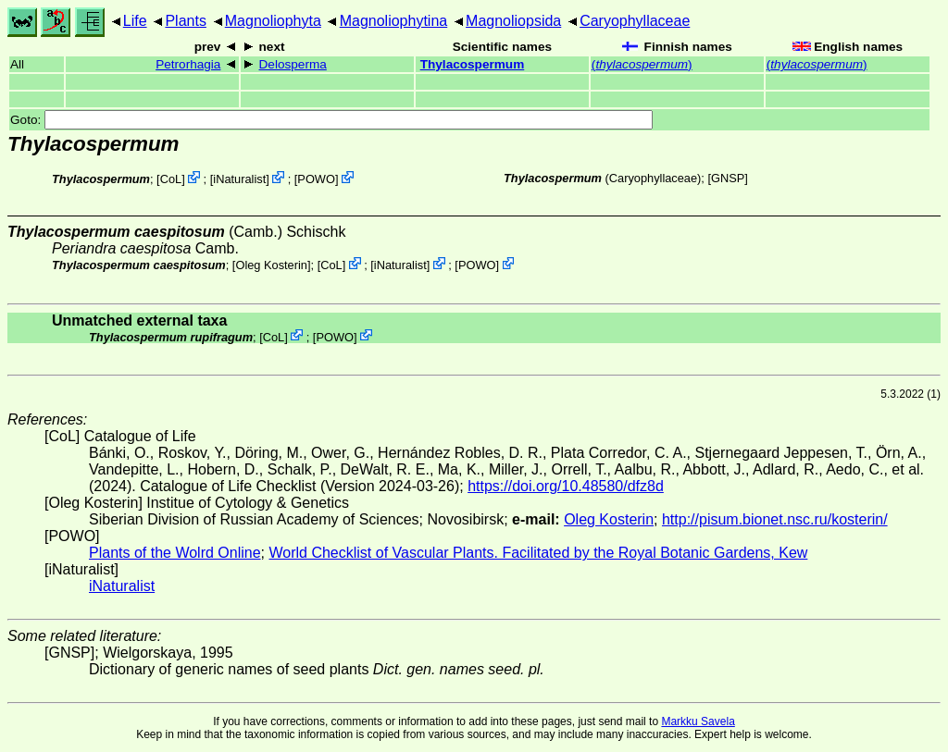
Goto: (331, 120)
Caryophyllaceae (635, 21)
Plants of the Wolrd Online (175, 553)
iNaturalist (239, 179)
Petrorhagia (188, 64)
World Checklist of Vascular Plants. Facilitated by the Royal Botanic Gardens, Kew (537, 553)
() (642, 64)
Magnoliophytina (394, 21)
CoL (170, 179)
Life (135, 21)
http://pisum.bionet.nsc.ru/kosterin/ (775, 519)
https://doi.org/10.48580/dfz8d (566, 486)
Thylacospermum (472, 64)
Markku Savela (697, 721)
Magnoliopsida (513, 21)
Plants (185, 21)
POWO (316, 179)
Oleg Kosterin (271, 265)
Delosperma (293, 64)
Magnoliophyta (273, 21)
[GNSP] (727, 178)
